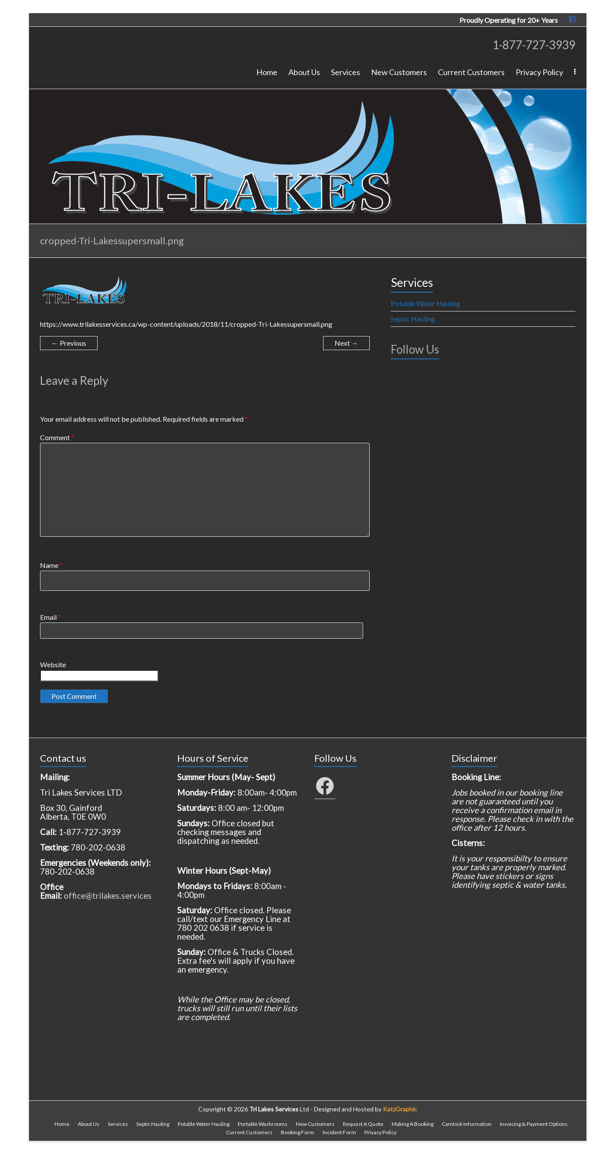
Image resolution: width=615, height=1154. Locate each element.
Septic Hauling (413, 319)
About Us (304, 72)
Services (345, 72)
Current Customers (471, 72)
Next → (346, 343)
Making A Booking (412, 1124)
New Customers (399, 72)
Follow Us (415, 349)
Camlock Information (466, 1124)
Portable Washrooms (262, 1124)
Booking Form (297, 1132)
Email (50, 617)
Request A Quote (363, 1124)
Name (51, 565)
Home (266, 72)
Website (53, 664)
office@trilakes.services (108, 896)
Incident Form (339, 1132)
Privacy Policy (539, 72)
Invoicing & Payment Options (534, 1124)
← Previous (68, 343)
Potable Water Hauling (425, 303)
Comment (57, 437)
